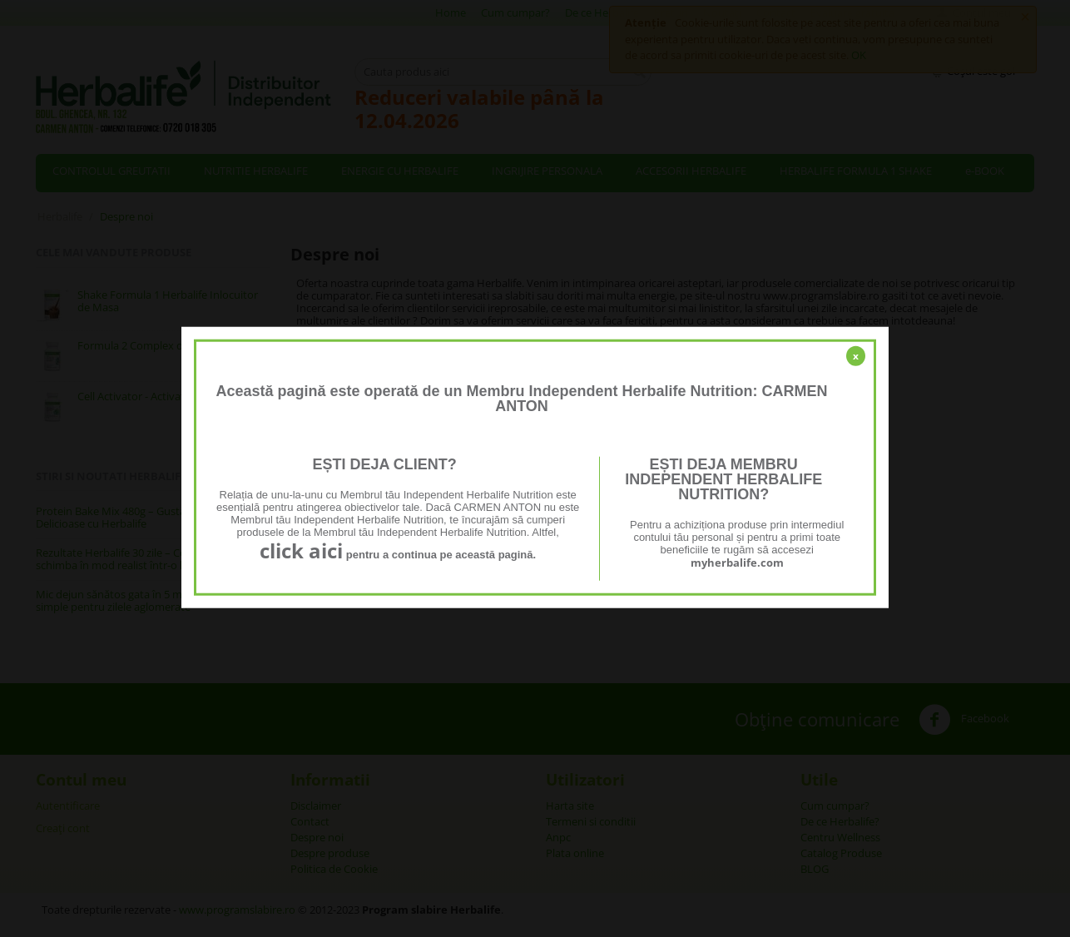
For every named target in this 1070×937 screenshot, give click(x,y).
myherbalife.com (737, 562)
